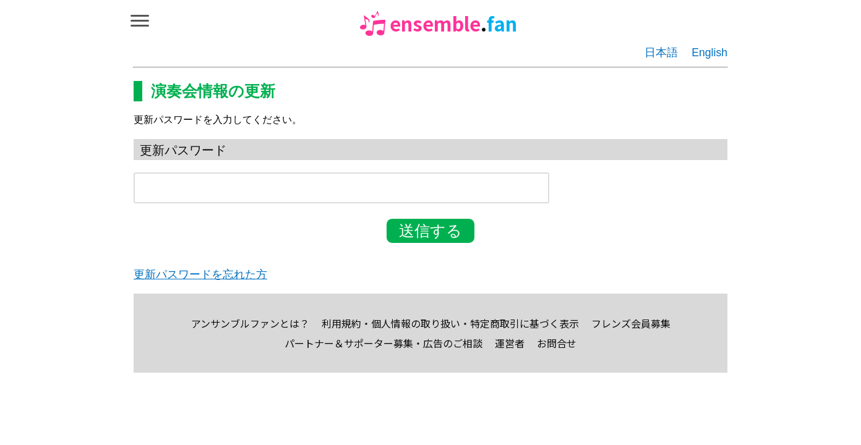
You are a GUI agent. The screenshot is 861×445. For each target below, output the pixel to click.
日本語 (661, 52)
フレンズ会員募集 (630, 323)
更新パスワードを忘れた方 (200, 274)
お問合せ (556, 343)
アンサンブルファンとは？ (250, 323)
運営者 (510, 343)
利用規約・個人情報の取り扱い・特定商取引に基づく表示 (450, 323)
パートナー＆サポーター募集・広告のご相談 (383, 343)
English (709, 52)
